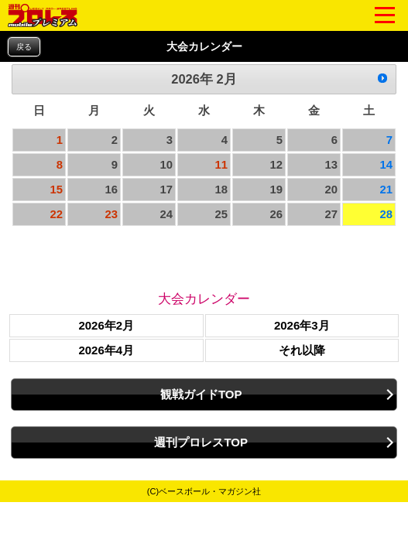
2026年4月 (106, 350)
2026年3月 (302, 325)
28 (386, 214)
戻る (24, 47)
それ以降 (302, 350)
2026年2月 (106, 325)
